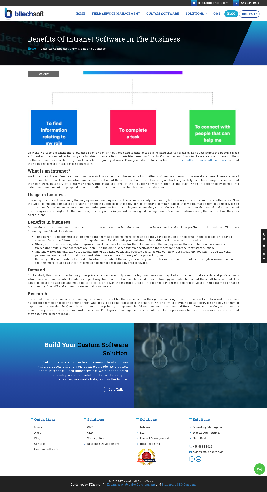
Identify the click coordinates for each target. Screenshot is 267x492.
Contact (249, 14)
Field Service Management (116, 14)
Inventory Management (209, 427)
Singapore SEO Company (179, 484)
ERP (143, 432)
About (38, 432)
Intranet (146, 427)
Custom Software (162, 14)
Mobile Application (206, 432)
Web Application (98, 438)
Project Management (154, 438)
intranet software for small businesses (200, 160)
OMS (217, 14)
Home (80, 14)
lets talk (116, 389)
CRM (90, 432)
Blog (231, 14)
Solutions (196, 14)
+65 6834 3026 (202, 446)
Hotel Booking (150, 443)
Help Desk (200, 438)
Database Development (103, 443)
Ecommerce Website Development (131, 484)
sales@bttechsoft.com (208, 452)
